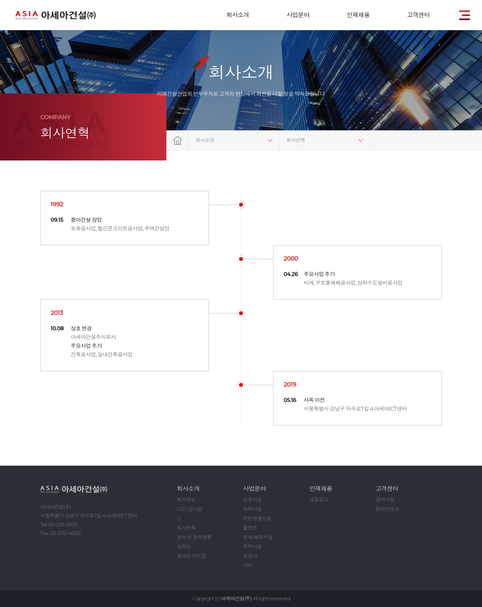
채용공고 (318, 499)
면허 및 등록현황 (194, 537)
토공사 (250, 556)
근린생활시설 (257, 518)
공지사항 (385, 499)
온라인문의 (387, 509)
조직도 (184, 546)
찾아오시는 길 (191, 556)
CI (179, 518)
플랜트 (250, 528)
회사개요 (186, 499)
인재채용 (358, 15)
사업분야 (298, 15)
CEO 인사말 (189, 509)
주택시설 (252, 546)
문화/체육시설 (257, 537)
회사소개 (237, 15)
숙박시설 (252, 509)
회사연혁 (295, 140)
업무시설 (252, 499)
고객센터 (418, 15)
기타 (247, 565)
